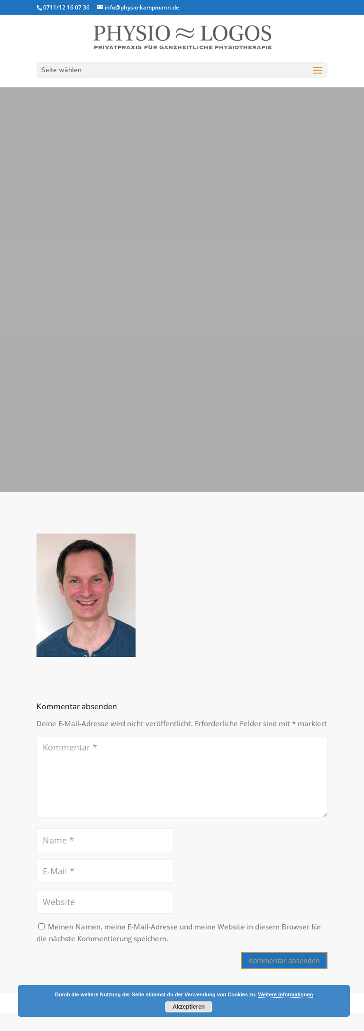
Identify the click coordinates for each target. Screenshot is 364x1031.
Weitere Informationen (285, 994)
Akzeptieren (189, 1006)
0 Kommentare (231, 300)
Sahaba (134, 300)
